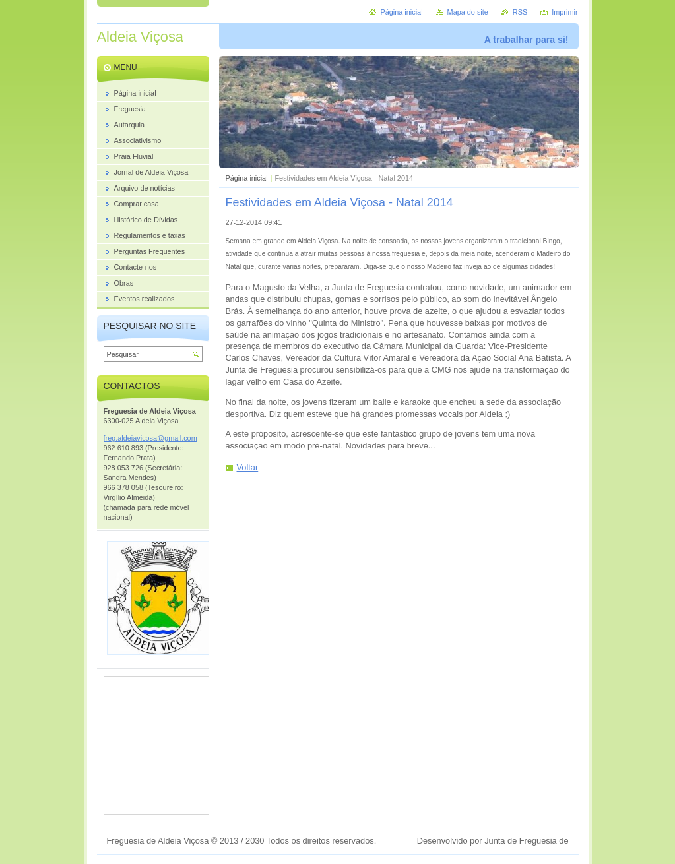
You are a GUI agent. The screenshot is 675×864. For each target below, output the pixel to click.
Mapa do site (467, 12)
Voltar (248, 467)
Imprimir (564, 12)
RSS (520, 12)
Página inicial (247, 178)
